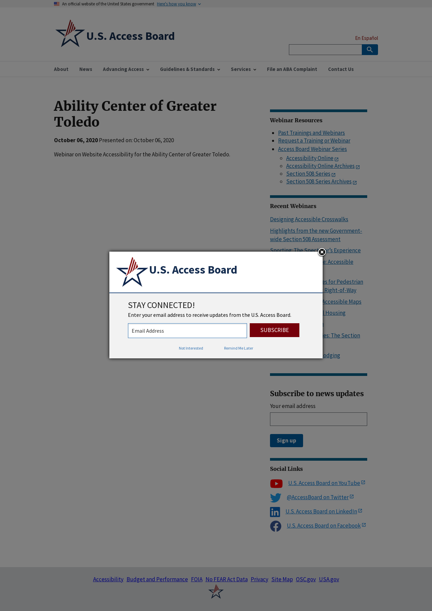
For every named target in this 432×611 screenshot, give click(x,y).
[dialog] (216, 305)
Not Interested (191, 348)
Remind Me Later (238, 348)
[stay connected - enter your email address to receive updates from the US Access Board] (187, 330)
